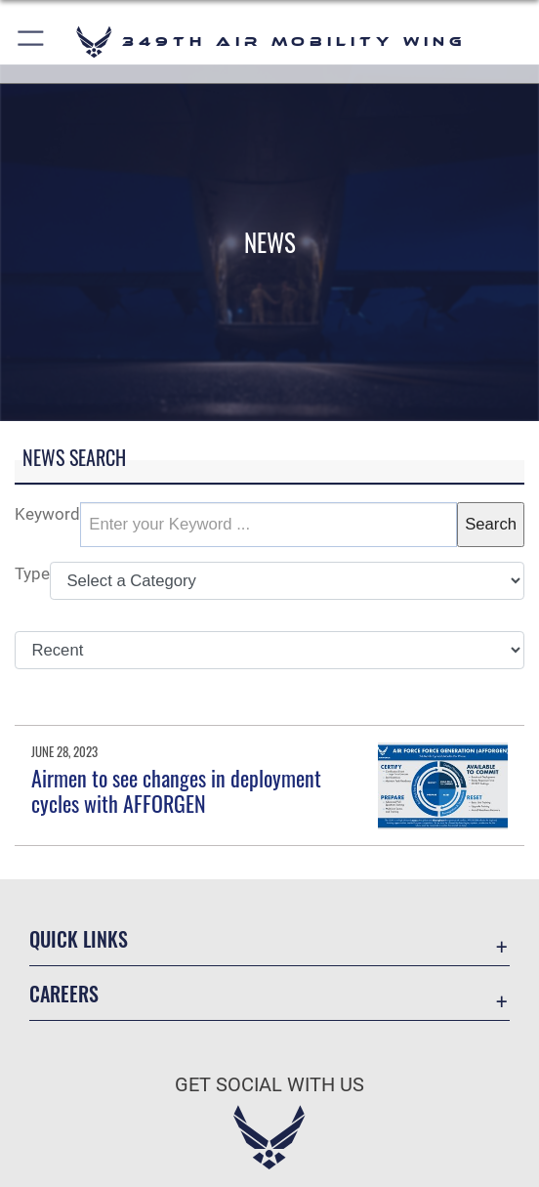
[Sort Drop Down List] (269, 650)
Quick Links (78, 939)
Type (32, 574)
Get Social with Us (269, 1084)
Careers (64, 993)
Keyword (47, 514)
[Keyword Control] (268, 524)
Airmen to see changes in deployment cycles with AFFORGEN (176, 790)
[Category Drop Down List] (287, 581)
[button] (31, 41)
